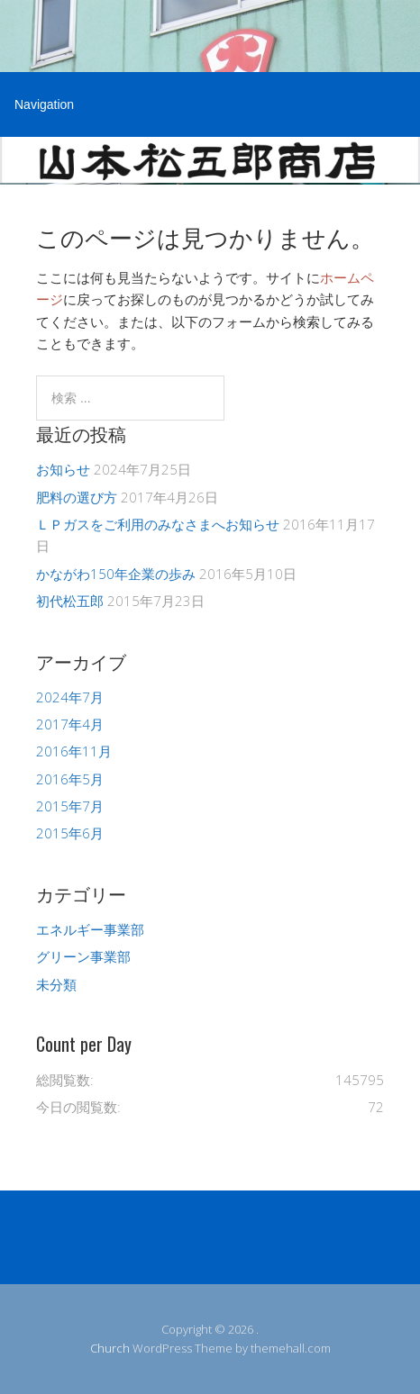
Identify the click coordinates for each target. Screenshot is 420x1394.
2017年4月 (70, 724)
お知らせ (63, 469)
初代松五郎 (70, 601)
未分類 (56, 984)
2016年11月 (74, 751)
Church (110, 1348)
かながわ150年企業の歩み (116, 574)
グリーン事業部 (83, 956)
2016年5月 (70, 779)
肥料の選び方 (76, 497)
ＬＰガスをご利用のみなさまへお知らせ (157, 524)
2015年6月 (70, 833)
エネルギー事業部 (90, 929)
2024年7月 (70, 697)
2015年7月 (70, 806)
